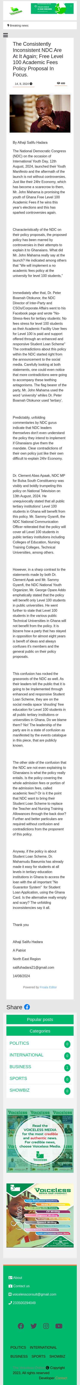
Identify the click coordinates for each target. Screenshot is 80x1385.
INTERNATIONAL (43, 1347)
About (15, 1278)
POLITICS (18, 1347)
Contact (61, 1378)
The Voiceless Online (29, 1368)
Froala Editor (48, 987)
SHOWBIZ (57, 1356)
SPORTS (39, 1356)
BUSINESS (19, 1356)
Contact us (19, 1286)
